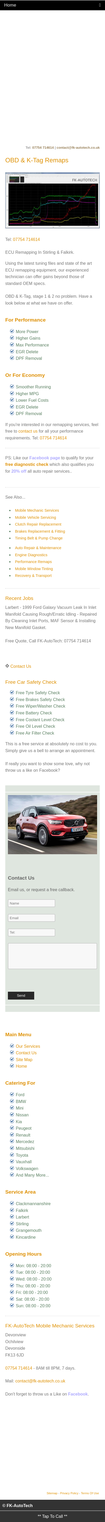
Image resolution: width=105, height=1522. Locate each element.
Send (21, 995)
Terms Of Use (90, 1493)
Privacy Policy (69, 1493)
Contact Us (20, 666)
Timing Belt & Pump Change (39, 538)
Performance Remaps (33, 562)
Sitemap (52, 1493)
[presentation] (48, 981)
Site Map (24, 1059)
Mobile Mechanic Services (37, 510)
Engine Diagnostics (31, 555)
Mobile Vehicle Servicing (35, 517)
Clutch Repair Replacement (38, 524)
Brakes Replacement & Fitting (40, 531)
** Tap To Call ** (52, 1516)
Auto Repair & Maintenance (38, 548)
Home (21, 1066)
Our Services (28, 1046)
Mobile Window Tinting (34, 569)
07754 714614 (43, 148)
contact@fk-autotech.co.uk (78, 148)
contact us (28, 431)
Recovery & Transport (33, 575)
